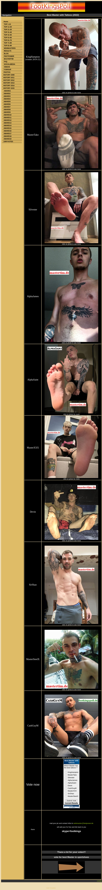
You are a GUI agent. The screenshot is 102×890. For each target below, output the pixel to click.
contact (99, 881)
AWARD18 (7, 136)
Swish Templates (51, 888)
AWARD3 (7, 96)
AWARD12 (7, 120)
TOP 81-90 (8, 46)
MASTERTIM (8, 59)
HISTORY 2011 (8, 78)
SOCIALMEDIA (9, 64)
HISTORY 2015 (8, 88)
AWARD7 (7, 107)
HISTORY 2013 (8, 83)
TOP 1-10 (7, 24)
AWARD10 (7, 115)
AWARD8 (7, 110)
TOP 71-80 (8, 43)
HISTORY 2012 (8, 80)
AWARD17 (7, 134)
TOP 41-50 (8, 35)
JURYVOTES (8, 142)
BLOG (6, 54)
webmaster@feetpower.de (83, 823)
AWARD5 (7, 102)
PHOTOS (7, 72)
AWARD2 (7, 94)
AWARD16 (7, 131)
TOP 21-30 (8, 30)
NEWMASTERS (10, 48)
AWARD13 (7, 123)
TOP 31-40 (8, 32)
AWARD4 (7, 99)
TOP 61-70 (8, 40)
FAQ (5, 62)
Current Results (71, 803)
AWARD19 (7, 139)
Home (6, 22)
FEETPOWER (9, 56)
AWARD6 (7, 104)
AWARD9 (7, 112)
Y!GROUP (7, 70)
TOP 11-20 (8, 27)
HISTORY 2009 (8, 75)
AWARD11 (7, 118)
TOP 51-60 (8, 38)
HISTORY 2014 (8, 86)
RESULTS (7, 51)
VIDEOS (7, 67)
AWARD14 (7, 126)
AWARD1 (7, 91)
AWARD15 (7, 128)
